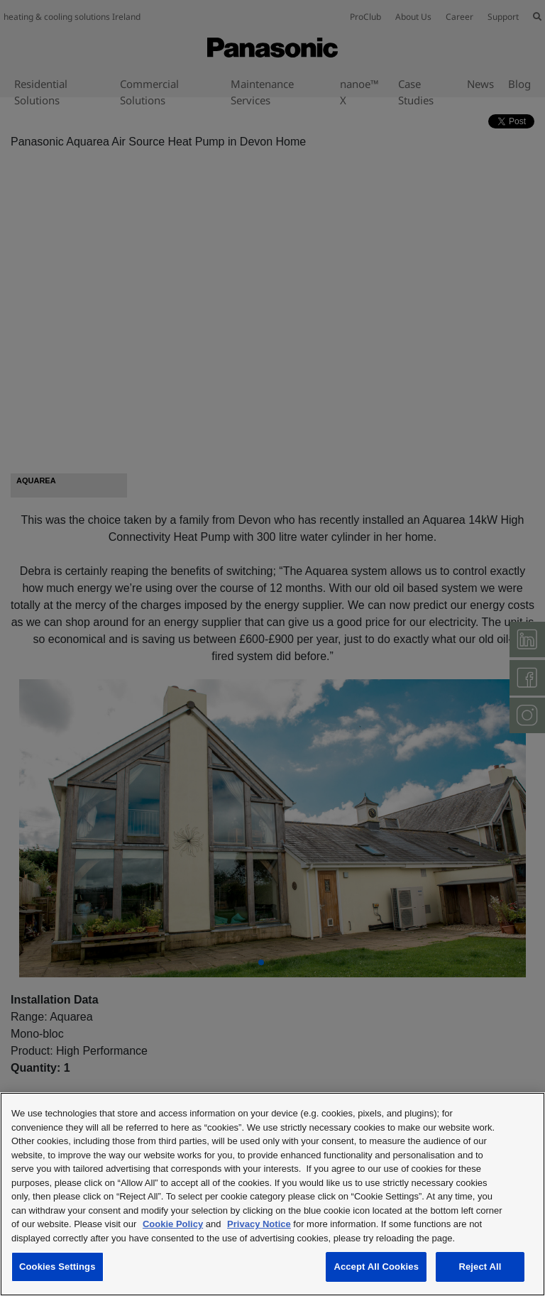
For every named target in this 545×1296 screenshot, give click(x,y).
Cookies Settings (57, 1266)
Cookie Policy (173, 1224)
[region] (272, 1194)
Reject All (479, 1266)
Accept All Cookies (376, 1266)
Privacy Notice (259, 1224)
